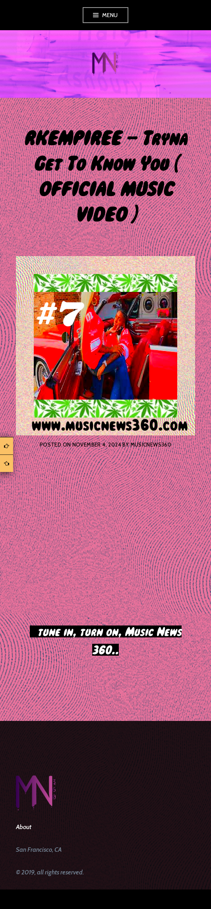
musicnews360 (151, 444)
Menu (110, 15)
